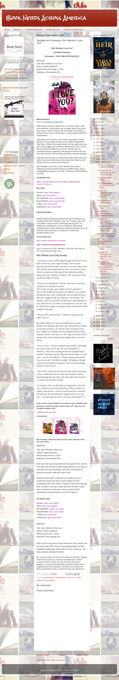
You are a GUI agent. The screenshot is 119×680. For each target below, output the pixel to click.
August (101, 288)
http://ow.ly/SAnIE (50, 204)
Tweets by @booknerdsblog (15, 73)
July (100, 291)
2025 (98, 125)
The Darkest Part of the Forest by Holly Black (106, 185)
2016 (98, 156)
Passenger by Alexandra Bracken (106, 263)
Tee (8, 170)
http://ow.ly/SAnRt (54, 207)
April (100, 301)
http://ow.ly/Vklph (57, 512)
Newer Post (42, 655)
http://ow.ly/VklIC (50, 514)
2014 (98, 316)
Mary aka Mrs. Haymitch (16, 167)
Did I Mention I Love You (65, 577)
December (102, 162)
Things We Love (53, 29)
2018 (98, 149)
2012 (98, 322)
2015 (98, 159)
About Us (17, 29)
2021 (98, 139)
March (100, 305)
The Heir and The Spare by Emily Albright (104, 228)
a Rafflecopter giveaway (47, 412)
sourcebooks (50, 580)
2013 (98, 319)
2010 (98, 329)
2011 (98, 326)
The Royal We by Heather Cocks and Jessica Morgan (106, 172)
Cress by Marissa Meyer (104, 248)
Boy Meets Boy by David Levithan (105, 201)
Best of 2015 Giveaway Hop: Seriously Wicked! (105, 213)
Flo (8, 160)
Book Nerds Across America (46, 17)
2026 (98, 122)
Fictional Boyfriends (33, 29)
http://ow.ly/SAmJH (57, 198)
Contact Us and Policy (73, 29)
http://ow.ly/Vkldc (57, 509)
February (102, 308)
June (100, 295)
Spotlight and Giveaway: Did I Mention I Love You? (105, 255)
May (100, 298)
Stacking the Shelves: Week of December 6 (106, 236)
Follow (6, 92)
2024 (98, 129)
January (101, 311)
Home (6, 29)
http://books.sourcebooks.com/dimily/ (51, 240)
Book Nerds (11, 156)
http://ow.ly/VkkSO (49, 506)
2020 (98, 142)
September (102, 284)
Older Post (82, 655)
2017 (98, 152)
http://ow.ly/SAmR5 (57, 201)
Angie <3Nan (57, 670)
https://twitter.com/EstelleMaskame (51, 244)
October (101, 281)
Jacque (10, 163)
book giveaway (49, 577)
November (102, 278)
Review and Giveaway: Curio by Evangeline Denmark (105, 194)
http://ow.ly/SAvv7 (49, 195)
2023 (98, 132)
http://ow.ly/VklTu (54, 517)
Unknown (10, 174)
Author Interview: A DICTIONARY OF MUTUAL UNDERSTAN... (105, 270)
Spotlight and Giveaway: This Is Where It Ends (105, 221)
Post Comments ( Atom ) (56, 660)
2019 (98, 146)
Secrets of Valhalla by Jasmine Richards (106, 166)
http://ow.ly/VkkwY (51, 503)
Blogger (75, 670)
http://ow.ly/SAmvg (51, 192)
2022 (98, 135)
